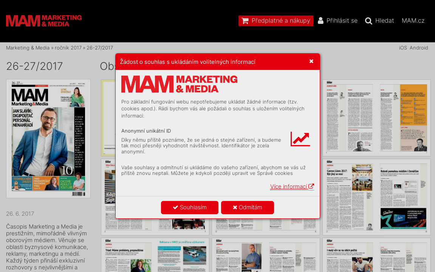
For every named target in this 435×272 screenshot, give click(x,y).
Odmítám (247, 207)
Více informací (292, 186)
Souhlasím (190, 207)
